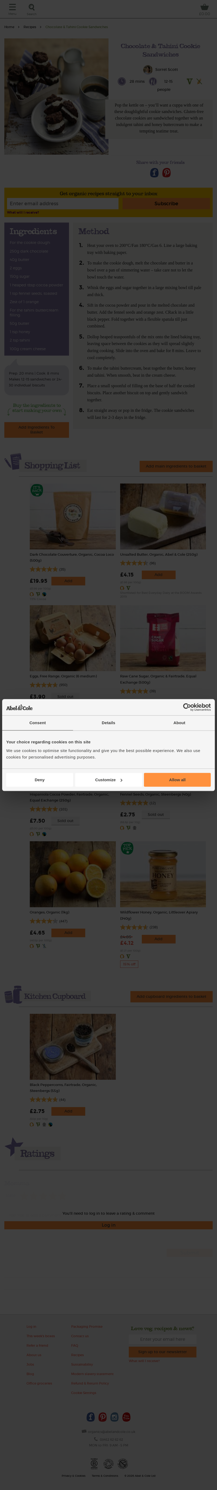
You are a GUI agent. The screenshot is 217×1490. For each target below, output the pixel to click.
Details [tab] (108, 722)
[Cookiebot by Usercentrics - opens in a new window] (187, 707)
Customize (108, 779)
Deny (40, 779)
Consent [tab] (37, 722)
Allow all (177, 779)
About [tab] (179, 722)
